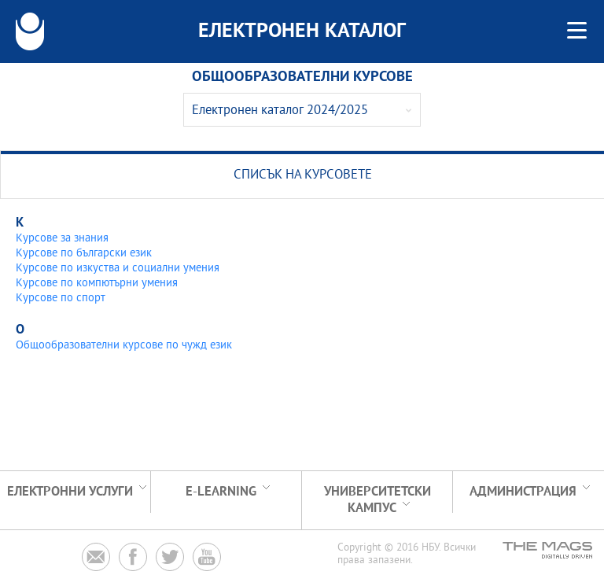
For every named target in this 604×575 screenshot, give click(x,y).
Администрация (523, 492)
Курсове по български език (84, 253)
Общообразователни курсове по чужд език (124, 345)
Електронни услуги (70, 492)
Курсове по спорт (60, 298)
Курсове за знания (62, 238)
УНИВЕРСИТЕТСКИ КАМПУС (377, 500)
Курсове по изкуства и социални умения (117, 268)
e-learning (221, 492)
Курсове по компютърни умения (97, 283)
